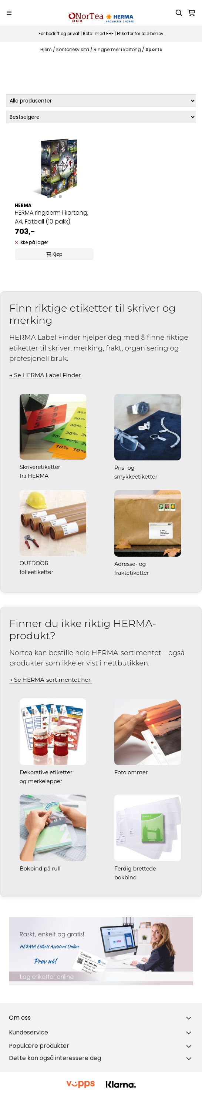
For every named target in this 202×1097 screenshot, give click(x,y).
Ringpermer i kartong (118, 49)
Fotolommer (131, 772)
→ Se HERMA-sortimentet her (50, 679)
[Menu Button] (9, 13)
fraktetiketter (132, 573)
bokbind (126, 877)
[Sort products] (101, 117)
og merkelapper (42, 781)
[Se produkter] (101, 951)
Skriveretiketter (41, 467)
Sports (153, 49)
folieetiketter (37, 572)
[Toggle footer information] (190, 1018)
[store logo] (101, 13)
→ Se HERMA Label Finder (45, 375)
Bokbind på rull (41, 868)
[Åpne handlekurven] (191, 13)
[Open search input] (179, 13)
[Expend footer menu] (190, 1033)
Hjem (46, 49)
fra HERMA (35, 476)
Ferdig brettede (136, 868)
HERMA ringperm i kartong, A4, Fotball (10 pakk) (51, 217)
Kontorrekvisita (73, 49)
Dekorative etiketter (47, 772)
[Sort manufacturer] (101, 100)
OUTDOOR (35, 563)
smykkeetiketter (136, 476)
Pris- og (125, 467)
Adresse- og (130, 564)
